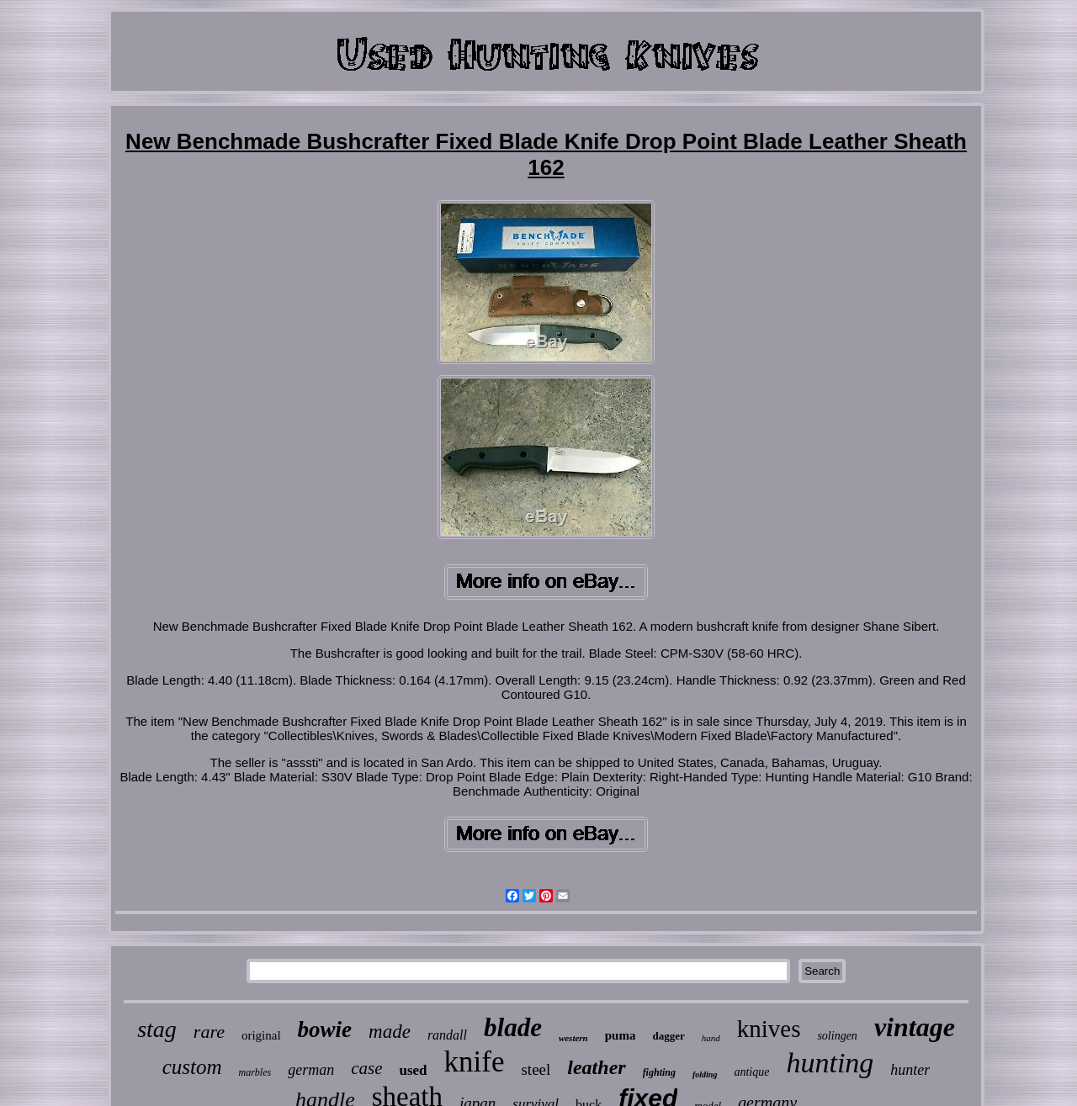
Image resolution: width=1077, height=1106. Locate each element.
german (311, 1069)
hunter (910, 1069)
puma (620, 1035)
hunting (829, 1062)
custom (192, 1067)
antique (751, 1072)
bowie (325, 1029)
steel (535, 1069)
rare (209, 1031)
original (261, 1035)
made (390, 1031)
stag (157, 1029)
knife (474, 1061)
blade (513, 1027)
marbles (254, 1072)
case (366, 1068)
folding (704, 1074)
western (573, 1038)
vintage (914, 1027)
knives (769, 1028)
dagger (668, 1035)
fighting (659, 1072)
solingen (837, 1035)
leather (596, 1067)
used (413, 1070)
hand (711, 1038)
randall (447, 1035)
